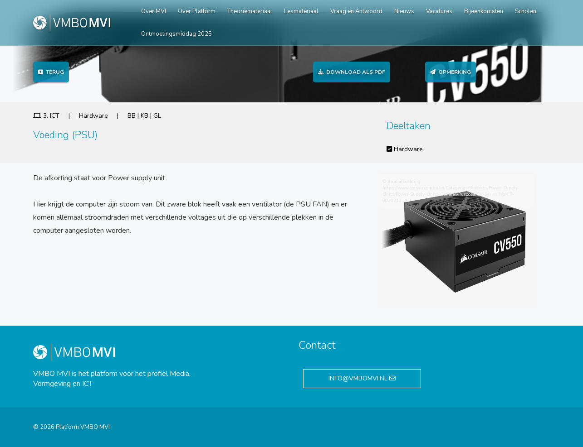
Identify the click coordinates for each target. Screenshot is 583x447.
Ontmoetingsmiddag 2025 (176, 34)
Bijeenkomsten (483, 11)
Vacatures (439, 11)
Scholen (525, 11)
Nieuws (404, 11)
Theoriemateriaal (249, 11)
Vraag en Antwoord (356, 11)
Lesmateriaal (301, 11)
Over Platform (197, 11)
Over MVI (153, 11)
